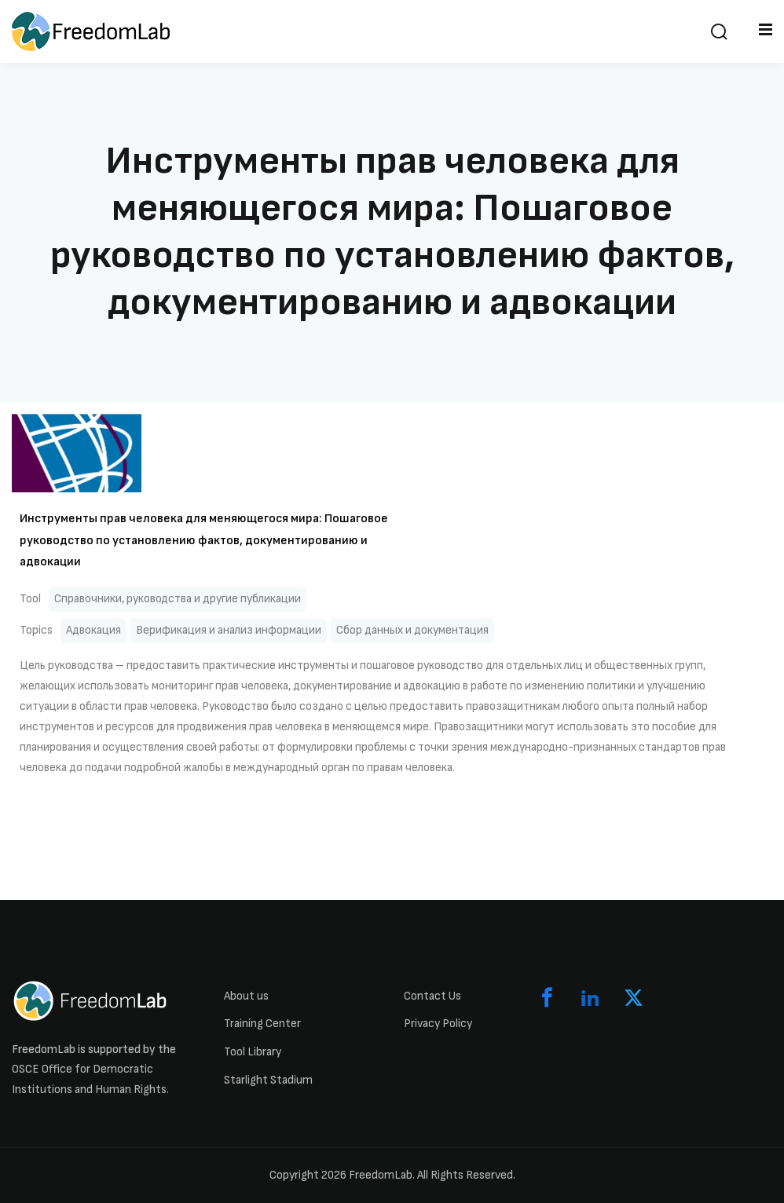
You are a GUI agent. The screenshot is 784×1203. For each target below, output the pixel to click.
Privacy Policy (438, 1023)
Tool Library (252, 1051)
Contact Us (432, 996)
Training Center (262, 1023)
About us (246, 996)
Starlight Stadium (268, 1080)
